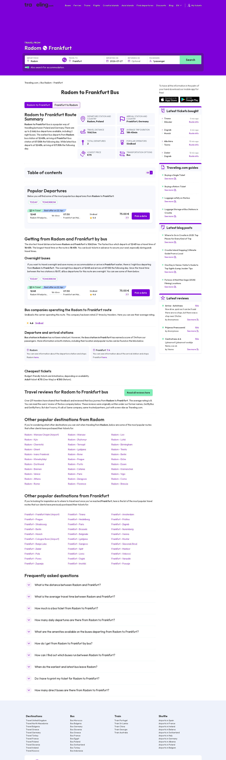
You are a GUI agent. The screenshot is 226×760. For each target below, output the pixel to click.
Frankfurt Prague (34, 519)
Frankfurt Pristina (120, 519)
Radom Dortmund (34, 464)
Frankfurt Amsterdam (122, 514)
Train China (119, 726)
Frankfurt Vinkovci (121, 553)
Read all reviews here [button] (138, 392)
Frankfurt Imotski (77, 563)
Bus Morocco (76, 720)
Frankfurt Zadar (33, 548)
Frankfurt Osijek (76, 558)
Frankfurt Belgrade (78, 534)
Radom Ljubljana (77, 449)
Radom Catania (76, 469)
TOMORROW (49, 202)
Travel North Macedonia (37, 723)
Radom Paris (75, 473)
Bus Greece (75, 732)
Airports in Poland (167, 744)
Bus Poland (75, 741)
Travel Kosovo (32, 750)
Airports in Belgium (167, 747)
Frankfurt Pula (32, 553)
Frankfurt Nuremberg (122, 529)
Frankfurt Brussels (77, 529)
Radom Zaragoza (77, 478)
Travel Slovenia (33, 744)
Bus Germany (76, 726)
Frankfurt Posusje (120, 563)
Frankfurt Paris (76, 524)
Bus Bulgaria (75, 723)
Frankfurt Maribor (120, 548)
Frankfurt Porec (33, 558)
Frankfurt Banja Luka (35, 543)
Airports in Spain (166, 720)
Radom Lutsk (118, 439)
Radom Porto (75, 464)
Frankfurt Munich (33, 534)
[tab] (90, 216)
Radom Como (119, 478)
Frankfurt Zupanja (34, 563)
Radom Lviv (117, 434)
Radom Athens (33, 478)
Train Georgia (120, 729)
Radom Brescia (119, 483)
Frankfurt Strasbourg (36, 524)
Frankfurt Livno (76, 553)
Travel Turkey (32, 735)
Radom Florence (77, 483)
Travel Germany (33, 732)
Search (190, 60)
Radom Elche (118, 459)
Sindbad (39, 323)
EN (179, 5)
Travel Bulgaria (33, 726)
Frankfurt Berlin (33, 529)
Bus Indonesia (76, 750)
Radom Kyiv (31, 439)
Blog (171, 5)
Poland (100, 121)
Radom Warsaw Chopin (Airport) (42, 434)
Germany (143, 121)
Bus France (75, 735)
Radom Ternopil (76, 444)
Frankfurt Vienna (120, 534)
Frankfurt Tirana (76, 514)
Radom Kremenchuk (122, 469)
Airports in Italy (166, 735)
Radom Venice (32, 473)
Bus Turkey (75, 747)
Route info (194, 122)
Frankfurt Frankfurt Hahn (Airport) (42, 514)
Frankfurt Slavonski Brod (124, 543)
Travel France (32, 738)
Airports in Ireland (167, 726)
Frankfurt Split (75, 548)
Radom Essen (118, 464)
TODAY (34, 202)
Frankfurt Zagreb (120, 524)
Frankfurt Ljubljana (78, 538)
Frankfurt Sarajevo (78, 543)
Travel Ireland (32, 747)
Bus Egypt (74, 738)
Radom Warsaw (76, 434)
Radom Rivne (75, 454)
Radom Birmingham (121, 444)
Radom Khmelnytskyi (36, 459)
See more (170, 178)
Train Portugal (120, 720)
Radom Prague (76, 459)
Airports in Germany (168, 738)
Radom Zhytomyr (77, 439)
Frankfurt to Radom (66, 105)
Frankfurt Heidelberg (79, 519)
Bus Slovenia (76, 729)
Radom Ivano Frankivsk (37, 454)
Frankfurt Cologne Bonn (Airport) (42, 538)
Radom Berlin (118, 454)
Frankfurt (132, 121)
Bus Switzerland (77, 744)
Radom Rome (32, 483)
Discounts (161, 5)
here (36, 357)
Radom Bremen (33, 469)
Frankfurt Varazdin (121, 558)
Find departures (145, 5)
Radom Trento (119, 449)
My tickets (194, 5)
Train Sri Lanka (121, 723)
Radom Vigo (118, 473)
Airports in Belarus (167, 729)
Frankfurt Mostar (120, 538)
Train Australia (121, 732)
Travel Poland (32, 741)
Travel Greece (32, 729)
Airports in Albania (167, 741)
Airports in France (167, 723)
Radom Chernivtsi (34, 444)
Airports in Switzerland (169, 732)
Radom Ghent (32, 449)
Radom (91, 121)
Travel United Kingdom (36, 720)
